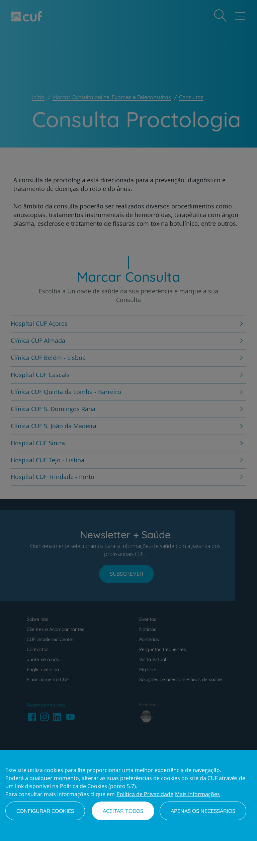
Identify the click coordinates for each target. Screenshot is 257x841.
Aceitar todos (123, 811)
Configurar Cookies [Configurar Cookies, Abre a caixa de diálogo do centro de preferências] (45, 811)
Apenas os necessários (203, 811)
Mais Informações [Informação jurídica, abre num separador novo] (197, 794)
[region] (128, 795)
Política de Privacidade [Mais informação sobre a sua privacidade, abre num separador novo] (144, 794)
